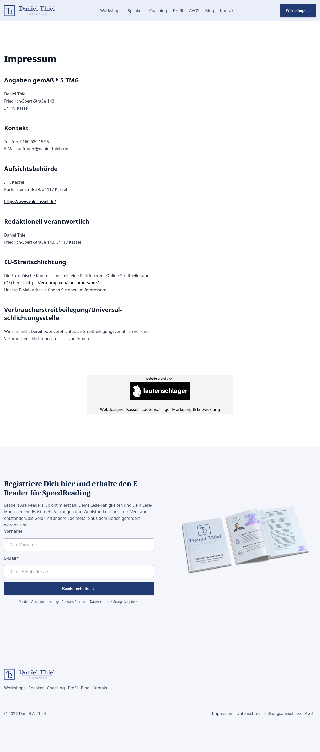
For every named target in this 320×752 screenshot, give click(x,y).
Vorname (13, 531)
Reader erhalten (79, 588)
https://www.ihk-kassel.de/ (30, 201)
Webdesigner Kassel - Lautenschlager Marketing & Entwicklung (160, 397)
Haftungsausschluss (283, 713)
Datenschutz (249, 713)
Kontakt (227, 10)
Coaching (158, 10)
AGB (309, 713)
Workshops (110, 10)
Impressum (223, 713)
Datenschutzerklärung (106, 601)
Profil (178, 10)
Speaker (135, 10)
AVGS (194, 10)
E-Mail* (11, 558)
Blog (209, 10)
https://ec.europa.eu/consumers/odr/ (62, 283)
